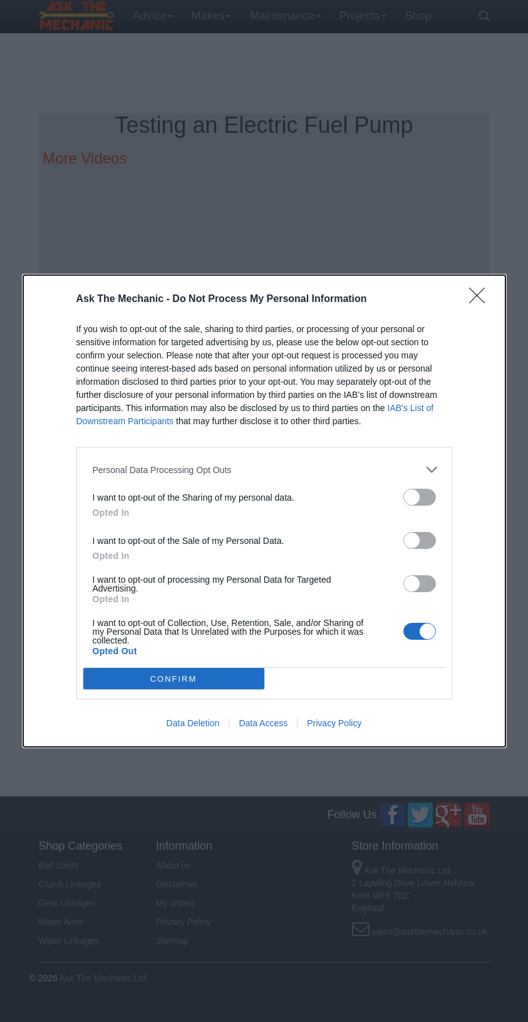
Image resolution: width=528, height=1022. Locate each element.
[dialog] (264, 511)
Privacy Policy (334, 723)
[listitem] (264, 469)
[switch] (419, 497)
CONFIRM (173, 679)
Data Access (263, 723)
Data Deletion (193, 723)
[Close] (481, 299)
